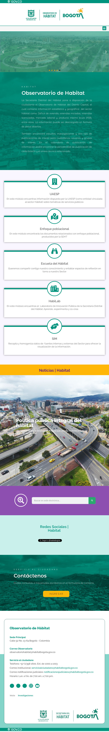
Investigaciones (25, 696)
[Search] (92, 500)
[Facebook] (12, 686)
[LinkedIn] (26, 686)
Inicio (12, 696)
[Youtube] (41, 686)
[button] (104, 28)
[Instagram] (34, 686)
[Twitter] (19, 686)
